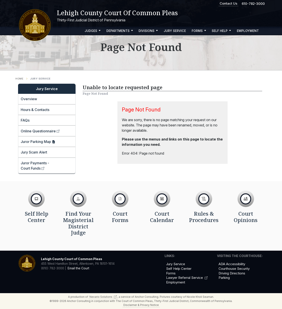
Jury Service (175, 31)
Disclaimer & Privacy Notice (141, 305)
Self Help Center (178, 268)
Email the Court (78, 268)
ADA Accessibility (232, 264)
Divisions (148, 31)
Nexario (103, 296)
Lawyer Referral (187, 277)
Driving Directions (232, 273)
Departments (119, 31)
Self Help (221, 31)
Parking (224, 277)
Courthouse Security (234, 268)
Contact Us (228, 3)
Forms (199, 31)
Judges (93, 31)
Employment (248, 31)
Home (19, 79)
